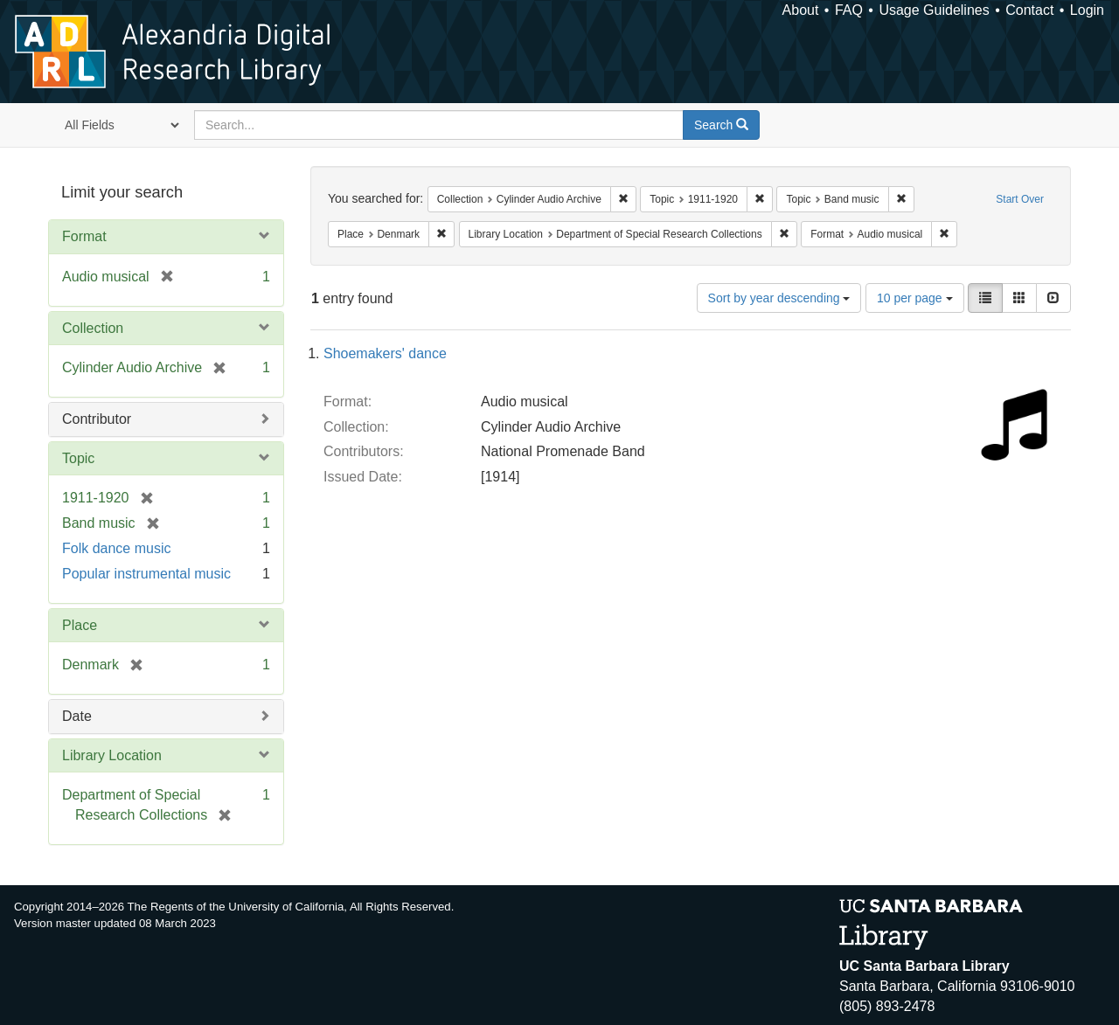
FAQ (849, 10)
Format (84, 236)
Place (79, 625)
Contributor (96, 419)
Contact (1029, 10)
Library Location (112, 755)
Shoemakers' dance (385, 353)
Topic (78, 458)
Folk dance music (116, 548)
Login (1087, 10)
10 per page (915, 298)
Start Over (1020, 199)
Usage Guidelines (934, 10)
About (800, 10)
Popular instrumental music (146, 573)
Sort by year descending (779, 298)
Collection (92, 328)
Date (77, 716)
